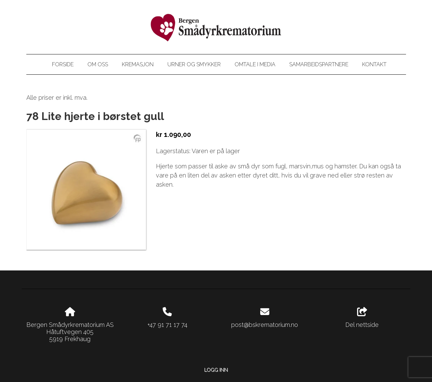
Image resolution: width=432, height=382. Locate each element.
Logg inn (216, 370)
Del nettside (362, 317)
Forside (63, 64)
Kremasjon (138, 64)
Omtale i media (255, 64)
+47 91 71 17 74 (167, 324)
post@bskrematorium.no (264, 324)
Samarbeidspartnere (318, 64)
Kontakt (374, 64)
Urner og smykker (194, 64)
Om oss (97, 64)
